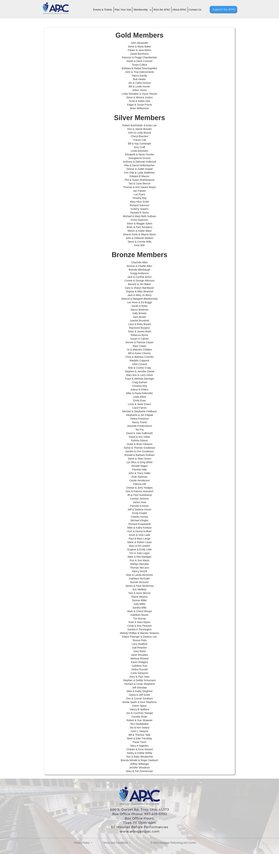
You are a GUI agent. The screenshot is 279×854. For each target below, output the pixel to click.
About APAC (180, 9)
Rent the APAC (162, 9)
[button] (144, 12)
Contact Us (195, 9)
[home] (56, 9)
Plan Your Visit (123, 9)
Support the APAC (224, 9)
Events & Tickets (102, 9)
